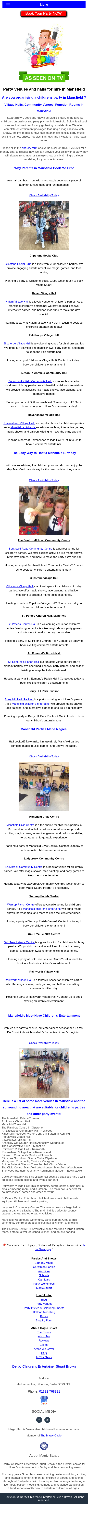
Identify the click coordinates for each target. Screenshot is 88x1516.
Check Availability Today (44, 756)
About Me (44, 1336)
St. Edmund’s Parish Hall (23, 661)
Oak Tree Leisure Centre (19, 942)
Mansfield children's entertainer (42, 908)
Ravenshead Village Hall (19, 423)
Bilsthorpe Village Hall (17, 343)
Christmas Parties (44, 1267)
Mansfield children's (23, 427)
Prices (44, 1316)
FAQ (44, 1353)
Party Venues (44, 1303)
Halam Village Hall (17, 301)
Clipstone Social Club (18, 264)
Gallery (44, 1344)
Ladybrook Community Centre (24, 867)
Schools (44, 1275)
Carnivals (44, 1279)
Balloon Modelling (44, 1312)
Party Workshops (44, 1283)
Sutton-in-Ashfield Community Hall (30, 381)
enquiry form (30, 148)
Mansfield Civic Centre (20, 825)
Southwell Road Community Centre (31, 548)
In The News (44, 1357)
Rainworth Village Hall (19, 980)
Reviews (44, 1340)
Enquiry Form (44, 1320)
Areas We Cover (44, 1349)
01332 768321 (49, 1391)
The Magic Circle (51, 1435)
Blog (44, 1299)
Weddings (44, 1271)
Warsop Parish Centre (21, 904)
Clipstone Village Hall (20, 586)
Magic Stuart (44, 1288)
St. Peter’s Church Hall (22, 624)
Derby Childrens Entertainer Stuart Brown (44, 1366)
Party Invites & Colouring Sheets (44, 1308)
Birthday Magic (44, 1262)
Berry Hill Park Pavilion (19, 699)
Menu (27, 5)
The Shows (44, 1332)
